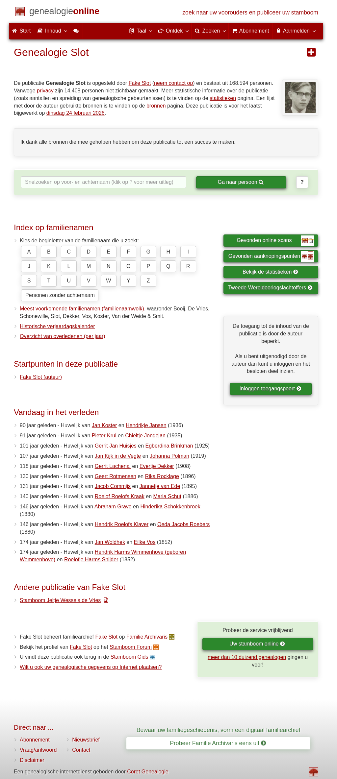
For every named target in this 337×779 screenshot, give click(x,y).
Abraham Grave (113, 506)
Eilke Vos (145, 542)
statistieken (223, 98)
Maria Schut (167, 496)
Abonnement (35, 739)
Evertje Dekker (157, 466)
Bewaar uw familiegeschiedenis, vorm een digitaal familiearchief (218, 730)
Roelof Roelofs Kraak (119, 496)
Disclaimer (32, 760)
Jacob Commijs (113, 486)
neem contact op (173, 83)
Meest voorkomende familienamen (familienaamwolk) (82, 308)
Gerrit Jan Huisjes (116, 446)
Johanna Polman (169, 456)
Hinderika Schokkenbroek (170, 506)
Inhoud (52, 30)
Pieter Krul (104, 435)
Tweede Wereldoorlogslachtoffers (270, 287)
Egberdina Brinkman (169, 446)
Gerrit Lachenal (113, 466)
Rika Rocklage (162, 476)
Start (21, 31)
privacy (45, 90)
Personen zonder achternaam (60, 295)
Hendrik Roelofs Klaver (122, 524)
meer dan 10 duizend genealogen (247, 657)
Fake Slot (140, 83)
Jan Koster (104, 425)
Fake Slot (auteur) (41, 377)
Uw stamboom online (257, 643)
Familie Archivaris (147, 637)
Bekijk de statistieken (270, 272)
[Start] (64, 12)
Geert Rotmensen (115, 476)
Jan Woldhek (110, 542)
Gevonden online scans (275, 240)
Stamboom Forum (131, 647)
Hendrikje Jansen (146, 425)
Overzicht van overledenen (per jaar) (62, 336)
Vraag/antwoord (38, 750)
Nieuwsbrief (86, 739)
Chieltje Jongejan (145, 435)
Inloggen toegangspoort (270, 388)
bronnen (156, 106)
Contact (81, 750)
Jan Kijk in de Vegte (118, 456)
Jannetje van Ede (160, 486)
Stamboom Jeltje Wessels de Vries (60, 600)
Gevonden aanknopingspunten (271, 256)
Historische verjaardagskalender (57, 326)
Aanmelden (295, 30)
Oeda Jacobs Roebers (183, 524)
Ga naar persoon (241, 182)
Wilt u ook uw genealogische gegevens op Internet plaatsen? (91, 667)
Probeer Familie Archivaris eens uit (218, 743)
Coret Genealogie (147, 771)
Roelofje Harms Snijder (91, 559)
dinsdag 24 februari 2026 (75, 113)
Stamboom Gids (129, 657)
